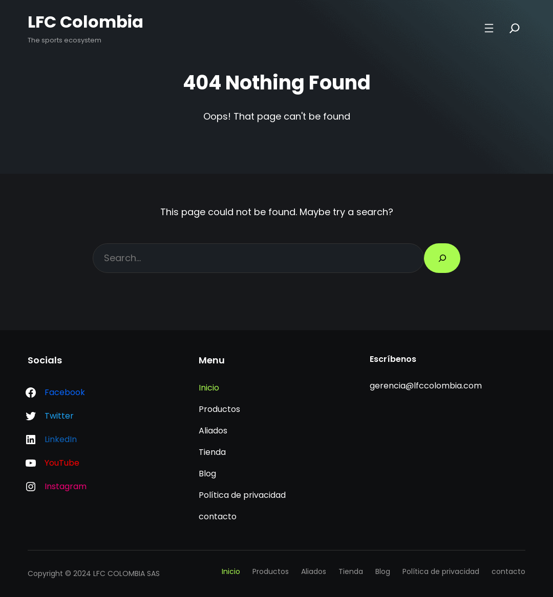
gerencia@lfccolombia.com (426, 386)
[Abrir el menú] (489, 28)
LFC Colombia (85, 21)
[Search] (514, 28)
